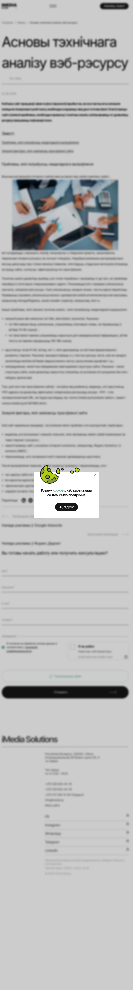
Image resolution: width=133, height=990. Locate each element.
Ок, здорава (66, 507)
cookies (59, 490)
